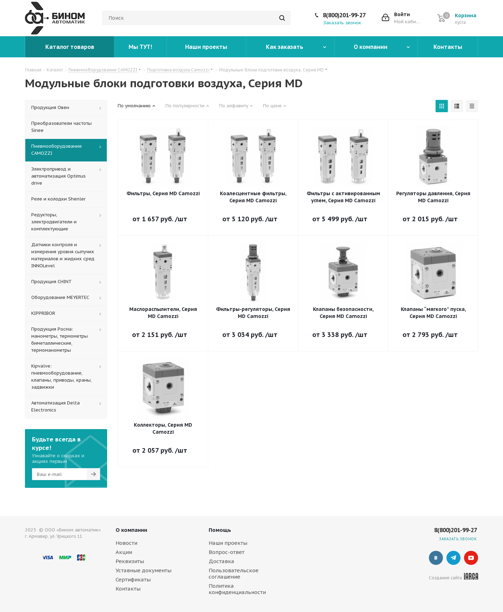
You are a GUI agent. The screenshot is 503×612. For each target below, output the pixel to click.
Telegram (453, 558)
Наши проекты (228, 543)
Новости (126, 543)
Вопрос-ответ (226, 552)
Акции (124, 552)
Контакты (128, 588)
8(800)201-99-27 (344, 15)
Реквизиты (130, 561)
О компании (131, 530)
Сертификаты (133, 579)
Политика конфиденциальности (237, 588)
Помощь (220, 530)
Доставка (221, 561)
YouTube (471, 558)
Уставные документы (143, 570)
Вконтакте (436, 558)
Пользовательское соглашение (234, 573)
